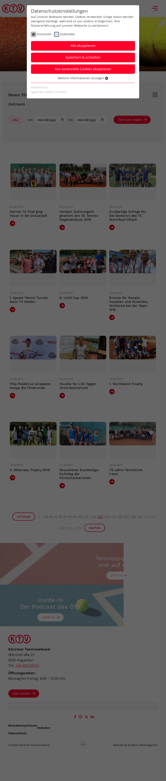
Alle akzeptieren (83, 45)
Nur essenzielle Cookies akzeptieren (83, 69)
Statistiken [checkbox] (67, 34)
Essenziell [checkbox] (44, 34)
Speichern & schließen (83, 57)
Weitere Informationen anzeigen (83, 78)
